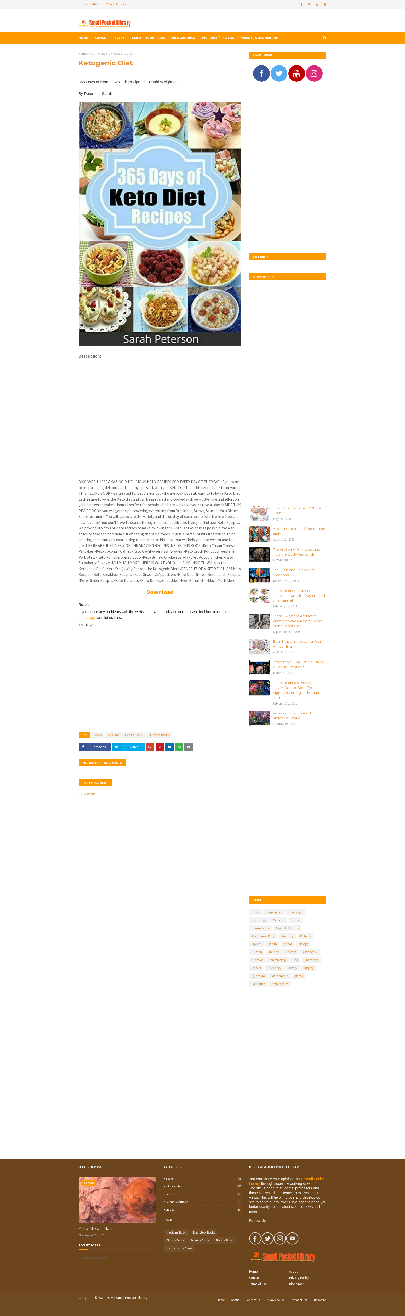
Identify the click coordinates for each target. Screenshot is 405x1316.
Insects (256, 968)
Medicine (279, 920)
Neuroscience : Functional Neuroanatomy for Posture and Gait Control (299, 596)
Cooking (113, 735)
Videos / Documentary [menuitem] (260, 38)
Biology (303, 944)
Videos (287, 944)
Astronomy (310, 952)
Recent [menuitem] (119, 38)
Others (295, 920)
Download (160, 592)
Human (257, 952)
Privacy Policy (299, 1278)
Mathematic (279, 976)
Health (272, 944)
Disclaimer (296, 1284)
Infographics (274, 912)
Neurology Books (204, 1232)
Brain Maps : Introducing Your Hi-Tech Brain (297, 644)
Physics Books (225, 1240)
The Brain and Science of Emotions (293, 572)
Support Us (130, 4)
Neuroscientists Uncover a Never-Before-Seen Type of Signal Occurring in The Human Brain (298, 690)
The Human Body (263, 936)
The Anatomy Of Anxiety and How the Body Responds (296, 552)
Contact (111, 4)
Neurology (295, 912)
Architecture (280, 984)
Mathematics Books (179, 1248)
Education (258, 984)
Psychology (259, 920)
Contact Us (252, 1300)
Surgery (308, 968)
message (89, 618)
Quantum (258, 976)
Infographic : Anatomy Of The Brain (297, 510)
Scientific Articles (287, 928)
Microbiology (278, 960)
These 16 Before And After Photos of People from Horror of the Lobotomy (298, 621)
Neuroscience (261, 928)
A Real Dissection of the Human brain (299, 531)
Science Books (200, 1240)
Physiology (274, 968)
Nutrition (257, 960)
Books (98, 735)
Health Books (133, 735)
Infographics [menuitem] (183, 38)
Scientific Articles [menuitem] (148, 38)
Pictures (305, 936)
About (96, 4)
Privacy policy (275, 1300)
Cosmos (291, 952)
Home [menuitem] (83, 38)
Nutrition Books (100, 53)
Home (83, 4)
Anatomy (287, 936)
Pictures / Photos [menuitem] (218, 38)
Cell (295, 960)
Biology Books (175, 1240)
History (292, 968)
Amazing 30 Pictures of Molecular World (292, 715)
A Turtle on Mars (96, 1228)
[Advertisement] (160, 424)
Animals (273, 952)
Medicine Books (176, 1232)
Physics (256, 944)
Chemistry (311, 960)
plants (298, 976)
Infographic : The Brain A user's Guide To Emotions (298, 664)
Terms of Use (258, 1284)
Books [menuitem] (100, 38)
